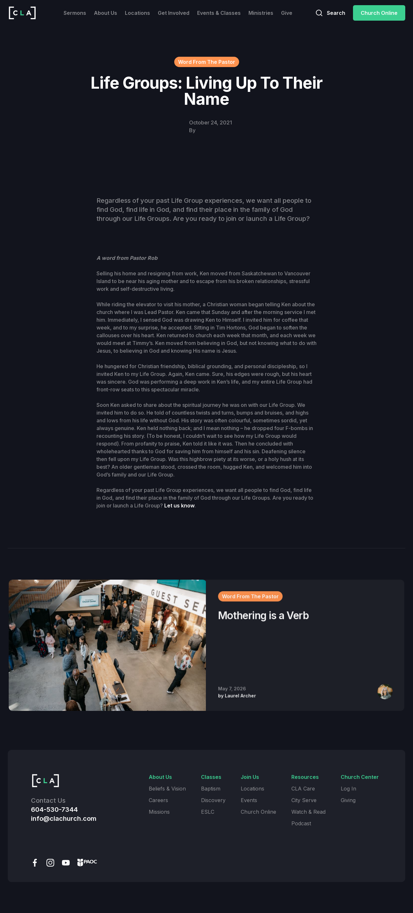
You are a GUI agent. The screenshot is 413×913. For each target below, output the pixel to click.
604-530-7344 (54, 809)
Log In (348, 788)
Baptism (210, 788)
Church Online (379, 13)
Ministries (260, 13)
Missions (159, 812)
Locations (137, 13)
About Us (105, 13)
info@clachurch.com (63, 818)
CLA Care (303, 788)
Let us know (179, 505)
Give (286, 13)
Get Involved (173, 13)
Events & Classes (219, 13)
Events (249, 800)
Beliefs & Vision (167, 788)
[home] (22, 12)
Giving (348, 800)
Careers (158, 800)
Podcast (301, 823)
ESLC (207, 812)
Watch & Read (308, 812)
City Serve (304, 800)
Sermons (75, 13)
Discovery (213, 800)
